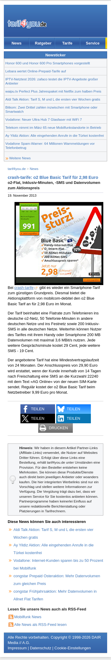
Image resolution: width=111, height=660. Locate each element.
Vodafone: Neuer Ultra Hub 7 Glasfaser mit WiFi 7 (43, 119)
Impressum (17, 648)
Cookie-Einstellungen (72, 648)
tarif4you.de (17, 169)
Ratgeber (43, 43)
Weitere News (20, 158)
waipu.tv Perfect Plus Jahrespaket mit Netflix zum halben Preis (53, 91)
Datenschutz (40, 648)
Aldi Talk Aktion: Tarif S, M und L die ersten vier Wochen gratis (52, 99)
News (17, 43)
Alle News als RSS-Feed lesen (40, 624)
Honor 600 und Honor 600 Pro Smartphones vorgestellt (47, 63)
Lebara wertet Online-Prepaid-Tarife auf (35, 71)
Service (92, 43)
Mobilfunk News (27, 617)
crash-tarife (23, 287)
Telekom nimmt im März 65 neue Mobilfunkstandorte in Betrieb (53, 127)
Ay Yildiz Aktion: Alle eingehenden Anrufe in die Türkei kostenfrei (54, 135)
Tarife (67, 43)
